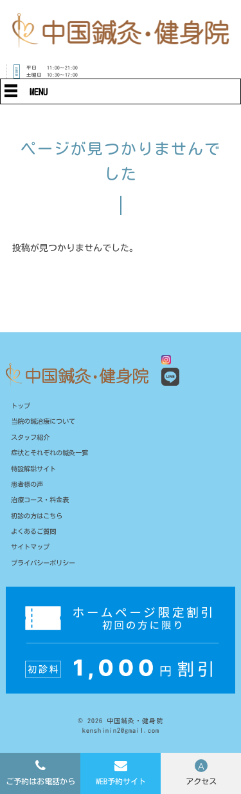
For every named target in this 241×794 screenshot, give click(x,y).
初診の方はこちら (39, 520)
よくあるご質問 (35, 536)
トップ (21, 406)
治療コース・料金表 (43, 504)
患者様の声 (28, 487)
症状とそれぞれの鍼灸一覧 (53, 454)
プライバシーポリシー (46, 569)
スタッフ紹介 (32, 438)
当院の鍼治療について (46, 422)
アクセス (201, 781)
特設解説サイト (35, 471)
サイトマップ (32, 553)
